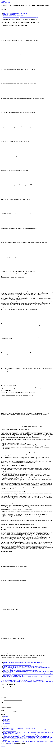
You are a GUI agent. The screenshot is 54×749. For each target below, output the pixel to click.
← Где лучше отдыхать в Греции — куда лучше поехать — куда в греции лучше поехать (22, 680)
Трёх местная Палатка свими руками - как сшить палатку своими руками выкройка (23, 666)
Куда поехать (6, 720)
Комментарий (4, 699)
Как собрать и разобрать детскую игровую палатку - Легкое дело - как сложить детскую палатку (26, 668)
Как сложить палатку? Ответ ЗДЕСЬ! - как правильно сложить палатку (20, 670)
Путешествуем (6, 723)
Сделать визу (6, 724)
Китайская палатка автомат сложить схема (13, 15)
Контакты (3, 747)
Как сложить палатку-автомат (10, 14)
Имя (2, 701)
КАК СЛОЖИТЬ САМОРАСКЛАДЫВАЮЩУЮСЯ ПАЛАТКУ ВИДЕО (20, 17)
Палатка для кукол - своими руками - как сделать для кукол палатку (19, 663)
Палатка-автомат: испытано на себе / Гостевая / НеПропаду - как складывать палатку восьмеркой (26, 667)
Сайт (2, 706)
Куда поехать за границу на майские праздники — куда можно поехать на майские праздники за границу (28, 739)
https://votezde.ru (11, 745)
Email (2, 704)
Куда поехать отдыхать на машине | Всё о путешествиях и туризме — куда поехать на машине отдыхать (28, 743)
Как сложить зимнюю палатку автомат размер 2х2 (15, 13)
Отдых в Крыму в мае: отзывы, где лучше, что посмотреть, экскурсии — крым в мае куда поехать (26, 737)
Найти (15, 713)
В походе (5, 718)
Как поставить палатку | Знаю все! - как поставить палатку (17, 665)
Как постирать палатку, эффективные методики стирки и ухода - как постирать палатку (24, 662)
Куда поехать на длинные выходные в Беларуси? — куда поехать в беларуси (21, 736)
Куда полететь (6, 722)
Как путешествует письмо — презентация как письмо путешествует (19, 730)
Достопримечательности (9, 719)
